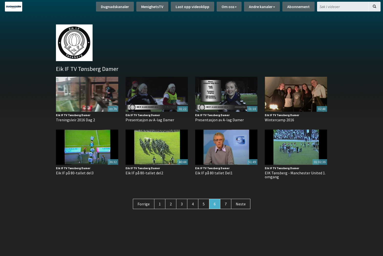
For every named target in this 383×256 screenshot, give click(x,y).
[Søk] (374, 7)
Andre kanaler (262, 7)
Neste (241, 203)
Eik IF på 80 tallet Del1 (214, 172)
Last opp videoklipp (192, 7)
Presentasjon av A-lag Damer (150, 119)
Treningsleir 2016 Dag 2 (75, 119)
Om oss (229, 7)
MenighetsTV (152, 7)
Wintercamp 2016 (279, 119)
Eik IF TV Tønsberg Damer (73, 115)
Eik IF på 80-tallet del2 (144, 172)
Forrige (144, 203)
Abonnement (298, 7)
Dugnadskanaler (115, 7)
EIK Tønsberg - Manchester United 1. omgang (295, 174)
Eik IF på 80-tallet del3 (75, 172)
